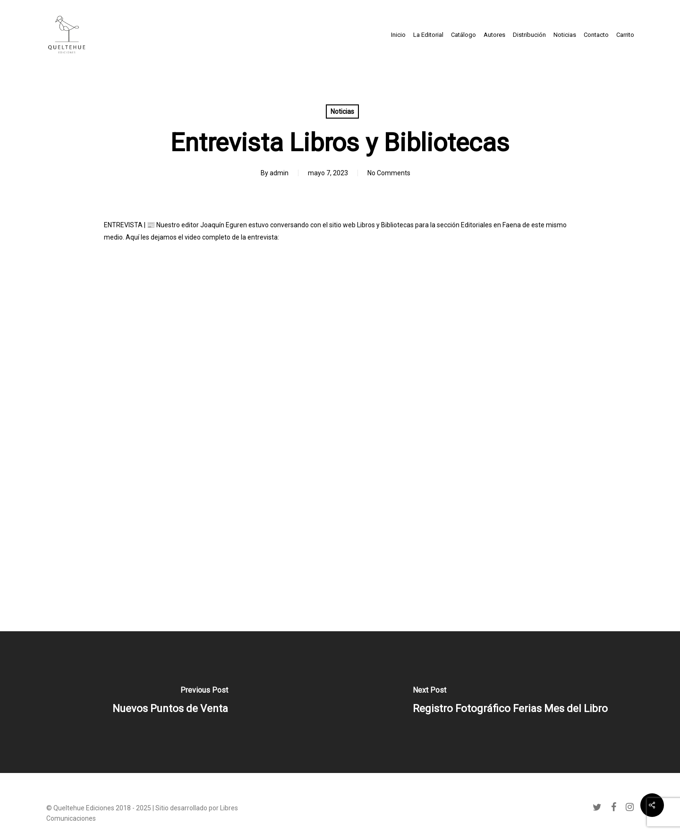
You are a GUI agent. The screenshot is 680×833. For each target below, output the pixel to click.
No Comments (388, 173)
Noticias (342, 111)
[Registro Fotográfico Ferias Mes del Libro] (510, 702)
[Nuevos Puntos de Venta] (170, 702)
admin (279, 173)
